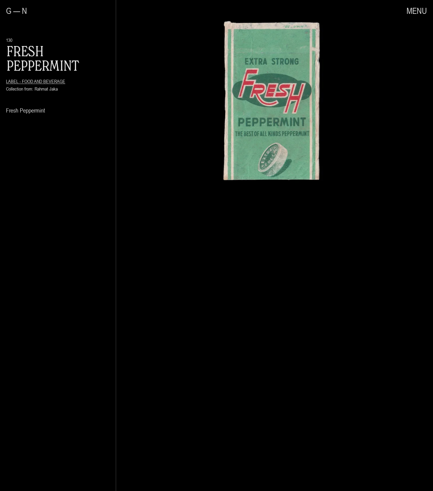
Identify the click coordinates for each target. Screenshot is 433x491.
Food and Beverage (43, 81)
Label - (14, 81)
